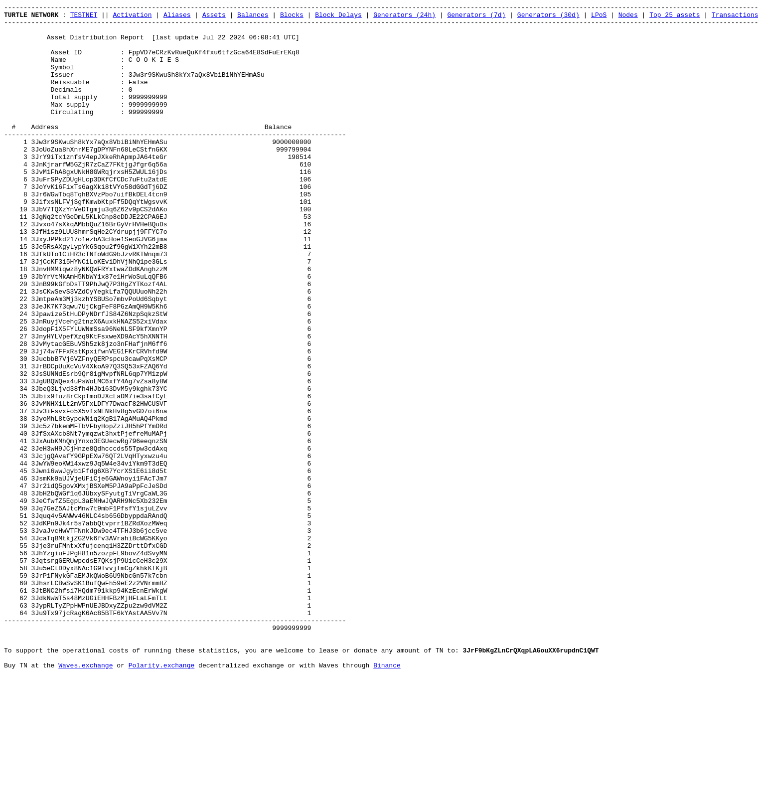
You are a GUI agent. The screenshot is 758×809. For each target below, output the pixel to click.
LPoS (598, 17)
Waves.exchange (85, 798)
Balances (252, 17)
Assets (214, 17)
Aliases (177, 17)
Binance (387, 798)
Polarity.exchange (162, 798)
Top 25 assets (674, 17)
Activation (132, 17)
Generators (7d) (476, 17)
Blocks (291, 17)
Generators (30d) (548, 17)
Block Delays (338, 17)
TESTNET (84, 17)
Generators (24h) (404, 17)
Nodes (628, 17)
